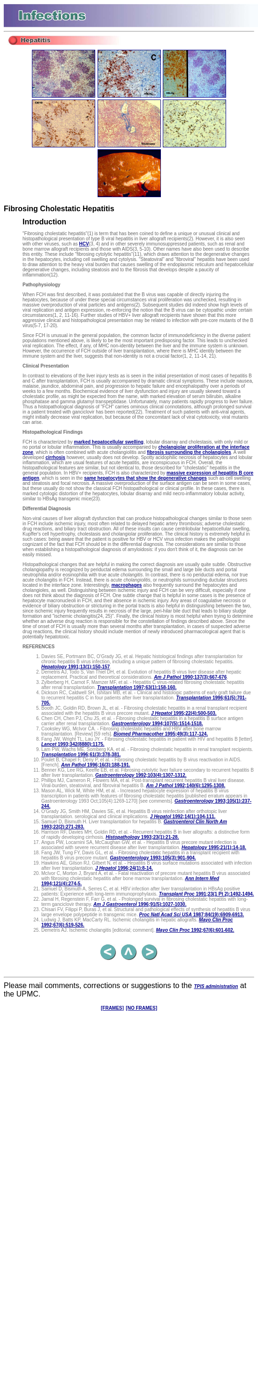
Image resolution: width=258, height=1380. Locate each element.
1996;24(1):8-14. (124, 868)
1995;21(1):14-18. (214, 847)
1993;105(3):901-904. (153, 857)
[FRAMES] (112, 1008)
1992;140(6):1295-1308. (185, 785)
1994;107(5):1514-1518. (157, 723)
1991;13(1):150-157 (75, 666)
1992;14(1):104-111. (183, 816)
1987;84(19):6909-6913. (191, 914)
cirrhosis (55, 457)
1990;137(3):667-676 (190, 677)
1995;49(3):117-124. (161, 733)
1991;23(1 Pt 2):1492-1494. (206, 894)
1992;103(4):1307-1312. (141, 775)
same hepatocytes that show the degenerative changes (145, 478)
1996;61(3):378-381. (81, 754)
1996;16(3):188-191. (95, 764)
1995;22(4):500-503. (184, 713)
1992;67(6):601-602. (195, 930)
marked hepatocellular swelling (108, 442)
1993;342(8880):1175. (73, 744)
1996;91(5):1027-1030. (139, 904)
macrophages (126, 585)
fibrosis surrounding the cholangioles (189, 452)
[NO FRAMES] (141, 1008)
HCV (84, 243)
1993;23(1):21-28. (142, 837)
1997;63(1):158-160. (136, 687)
